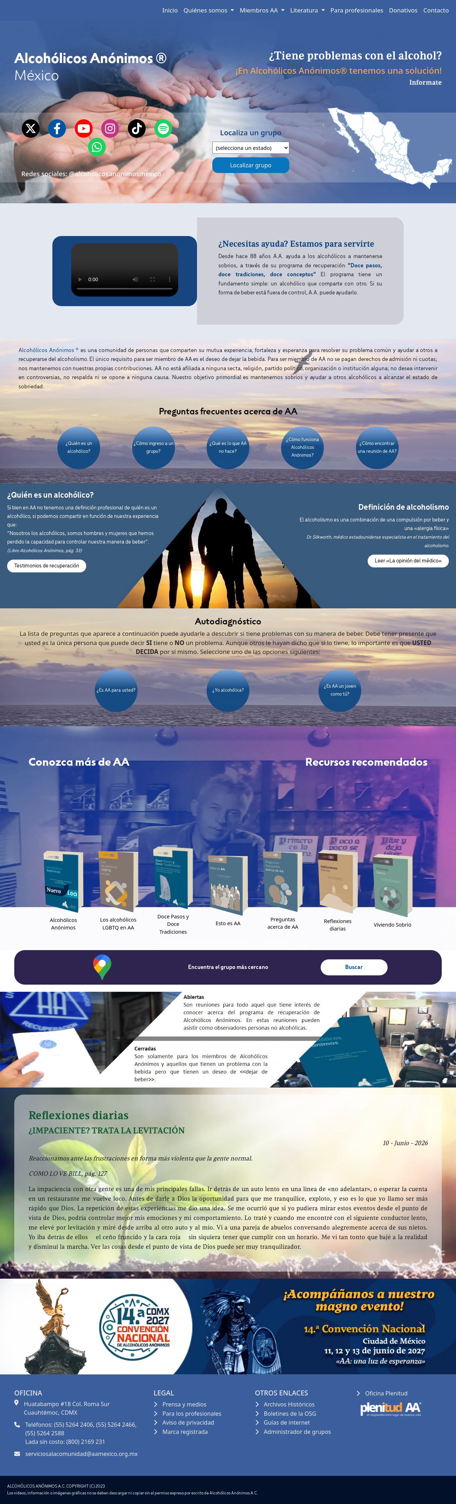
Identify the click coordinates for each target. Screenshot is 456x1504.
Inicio (170, 10)
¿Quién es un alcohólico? (79, 447)
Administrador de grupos (297, 1432)
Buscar (354, 967)
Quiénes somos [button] (206, 10)
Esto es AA (228, 923)
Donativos (403, 10)
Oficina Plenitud (386, 1393)
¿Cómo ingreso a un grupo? (153, 447)
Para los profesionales (191, 1413)
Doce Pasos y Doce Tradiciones (173, 924)
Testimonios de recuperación (46, 566)
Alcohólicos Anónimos (63, 924)
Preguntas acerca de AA (283, 923)
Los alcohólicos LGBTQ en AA (118, 923)
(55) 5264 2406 (73, 1425)
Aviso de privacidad (188, 1422)
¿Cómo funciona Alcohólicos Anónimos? (302, 447)
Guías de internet (287, 1422)
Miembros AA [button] (259, 10)
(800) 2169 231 (85, 1442)
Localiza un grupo (250, 141)
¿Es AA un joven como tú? (340, 690)
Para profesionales (357, 10)
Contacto (436, 10)
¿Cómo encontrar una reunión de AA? (377, 447)
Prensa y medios (184, 1404)
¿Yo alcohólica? (228, 690)
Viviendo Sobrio (392, 924)
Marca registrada (185, 1432)
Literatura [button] (305, 10)
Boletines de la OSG (290, 1413)
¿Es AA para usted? (116, 690)
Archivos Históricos (289, 1404)
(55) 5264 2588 (44, 1433)
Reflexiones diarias (338, 925)
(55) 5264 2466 (115, 1425)
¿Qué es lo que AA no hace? (228, 447)
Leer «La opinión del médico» (408, 561)
